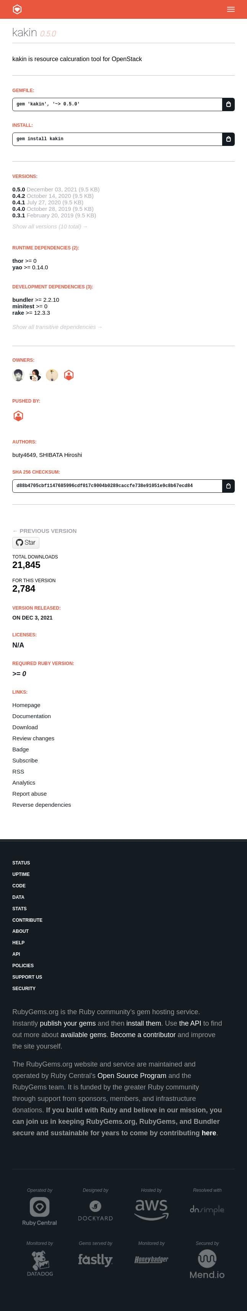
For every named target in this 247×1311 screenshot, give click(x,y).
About (20, 931)
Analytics (23, 782)
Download (25, 727)
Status (21, 863)
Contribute (27, 920)
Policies (23, 965)
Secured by (210, 1243)
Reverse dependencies (41, 804)
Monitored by (41, 1243)
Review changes (33, 738)
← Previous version (44, 531)
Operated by (42, 1193)
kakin (24, 32)
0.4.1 (18, 202)
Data (18, 897)
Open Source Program (132, 1076)
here (209, 1133)
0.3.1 (18, 215)
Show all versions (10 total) (46, 226)
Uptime (20, 874)
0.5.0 (18, 189)
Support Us (27, 977)
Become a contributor (143, 1035)
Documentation (31, 716)
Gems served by (96, 1243)
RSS (18, 771)
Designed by (98, 1190)
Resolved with (208, 1190)
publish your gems (68, 1023)
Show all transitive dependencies (54, 327)
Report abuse (29, 793)
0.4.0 (18, 209)
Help (18, 942)
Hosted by (155, 1190)
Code (19, 886)
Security (24, 988)
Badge (20, 749)
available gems (83, 1035)
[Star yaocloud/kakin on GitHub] (25, 543)
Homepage (26, 705)
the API (190, 1023)
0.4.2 (18, 196)
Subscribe (25, 760)
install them (144, 1023)
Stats (19, 908)
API (16, 954)
